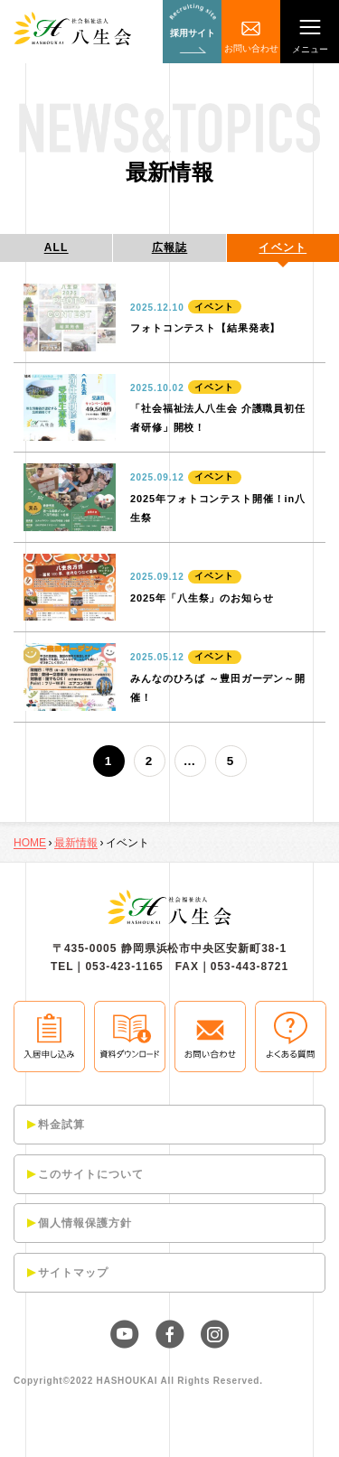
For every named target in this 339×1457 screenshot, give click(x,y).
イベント (282, 247)
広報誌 (170, 247)
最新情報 (76, 842)
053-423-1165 (124, 966)
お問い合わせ (251, 48)
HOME (30, 842)
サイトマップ (73, 1272)
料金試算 (61, 1124)
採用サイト (192, 33)
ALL (56, 247)
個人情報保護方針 (85, 1223)
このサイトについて (91, 1174)
